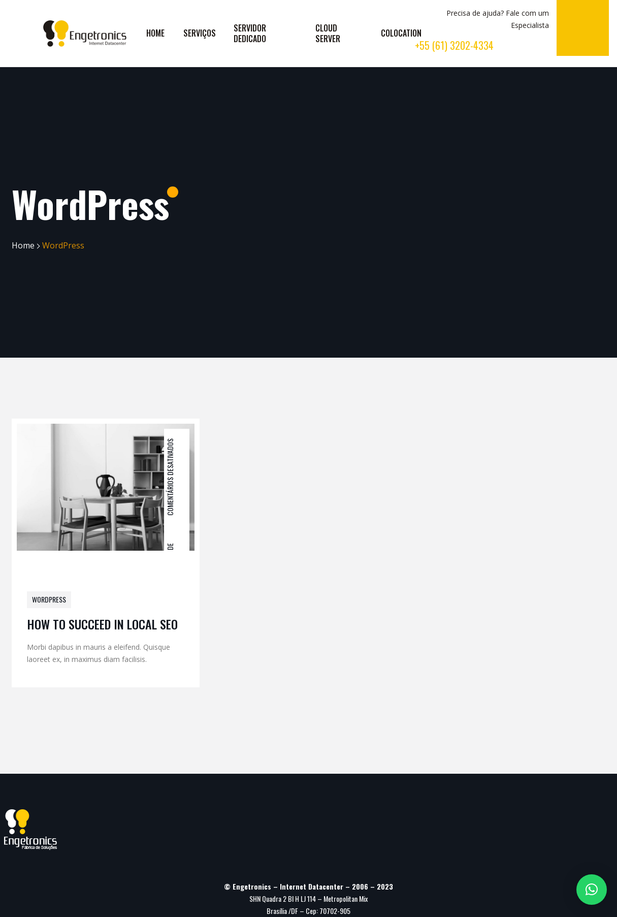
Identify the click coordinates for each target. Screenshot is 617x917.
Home (23, 245)
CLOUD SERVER (327, 33)
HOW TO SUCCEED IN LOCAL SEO (102, 624)
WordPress (49, 599)
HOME (155, 33)
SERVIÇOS (199, 33)
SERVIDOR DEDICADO (250, 33)
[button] (591, 889)
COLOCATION (401, 33)
